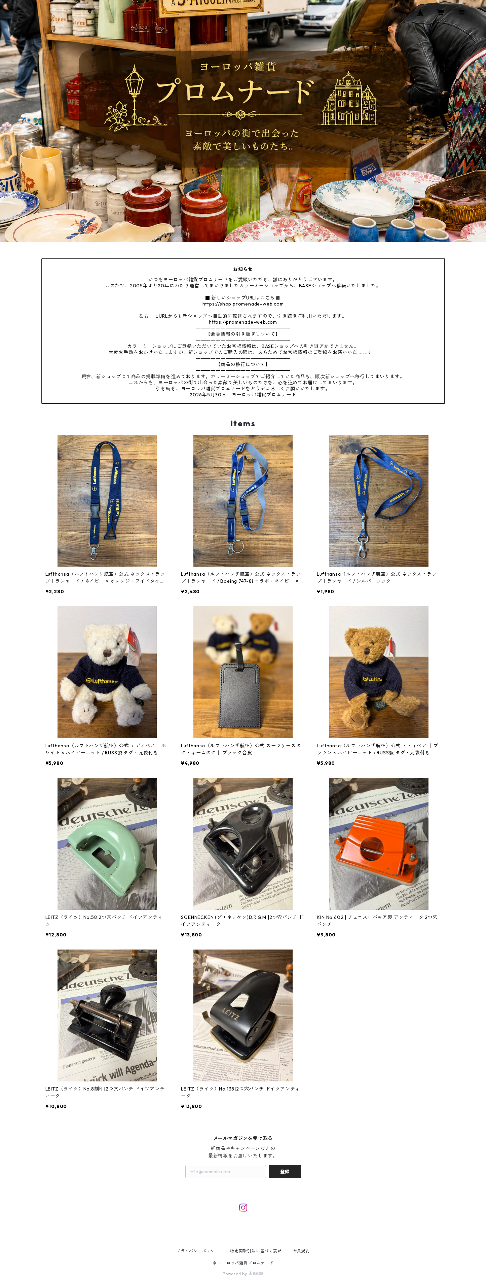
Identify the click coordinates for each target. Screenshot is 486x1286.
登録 (285, 1172)
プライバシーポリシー (197, 1250)
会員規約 (301, 1250)
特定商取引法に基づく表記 (256, 1250)
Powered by (243, 1273)
